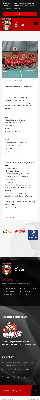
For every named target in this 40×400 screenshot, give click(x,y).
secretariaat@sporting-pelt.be (17, 369)
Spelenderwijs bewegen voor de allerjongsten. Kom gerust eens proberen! (20, 343)
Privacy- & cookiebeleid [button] (12, 8)
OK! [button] (20, 14)
